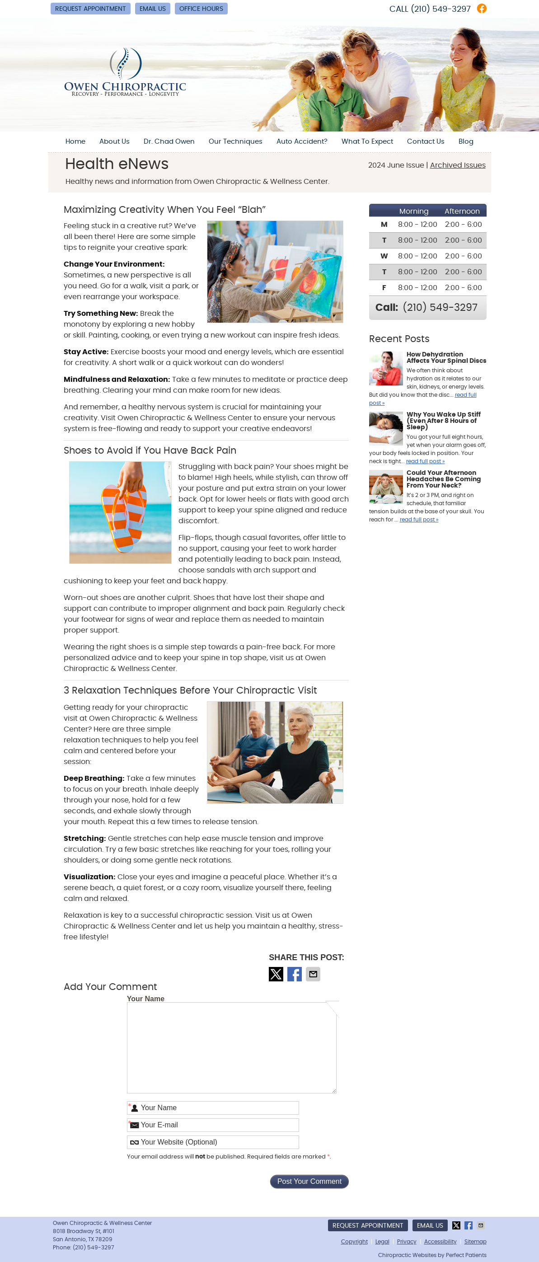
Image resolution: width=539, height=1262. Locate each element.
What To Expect (367, 141)
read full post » (425, 461)
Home (75, 141)
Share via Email (314, 974)
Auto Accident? (302, 141)
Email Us (153, 9)
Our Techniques (235, 141)
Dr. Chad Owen (169, 141)
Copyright (354, 1241)
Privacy (407, 1241)
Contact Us (426, 141)
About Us (114, 141)
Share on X (277, 974)
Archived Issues (458, 165)
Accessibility (440, 1241)
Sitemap (475, 1241)
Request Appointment (90, 9)
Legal (382, 1241)
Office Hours (201, 9)
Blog (466, 141)
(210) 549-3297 (441, 9)
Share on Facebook (295, 974)
